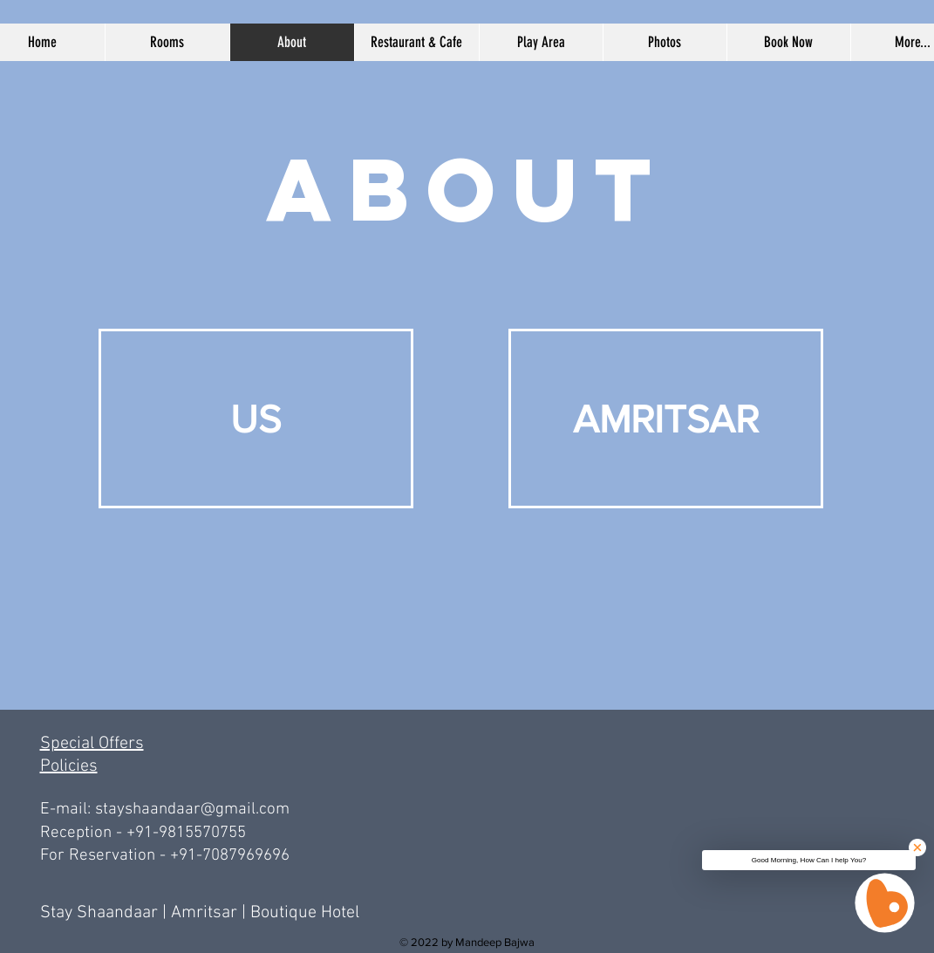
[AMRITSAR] (665, 418)
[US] (256, 418)
